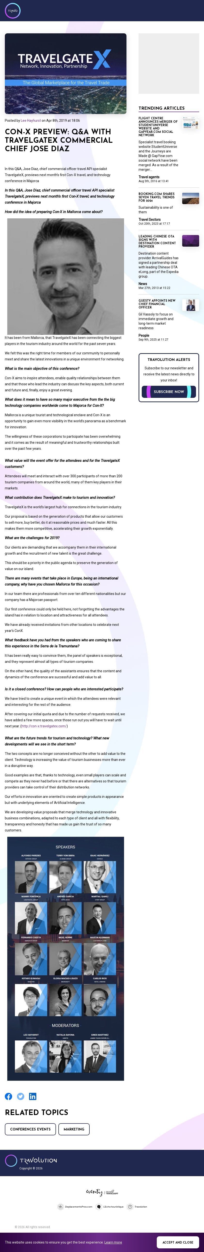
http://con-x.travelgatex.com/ (44, 726)
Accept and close (178, 1242)
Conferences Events (30, 1129)
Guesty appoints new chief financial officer (157, 304)
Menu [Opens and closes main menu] (194, 10)
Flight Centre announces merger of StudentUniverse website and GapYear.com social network (158, 127)
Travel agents (149, 177)
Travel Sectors (150, 219)
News (143, 283)
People (144, 335)
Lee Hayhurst (31, 120)
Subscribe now (169, 392)
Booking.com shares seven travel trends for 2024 (156, 197)
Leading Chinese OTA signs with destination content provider (157, 241)
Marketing (74, 1129)
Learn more (113, 1242)
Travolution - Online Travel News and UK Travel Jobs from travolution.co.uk (31, 1161)
